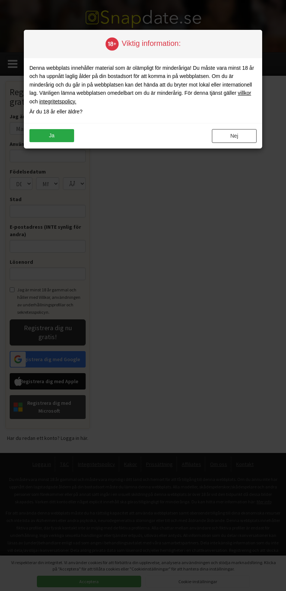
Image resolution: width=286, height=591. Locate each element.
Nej (234, 136)
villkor (244, 93)
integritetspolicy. (57, 101)
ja (52, 135)
